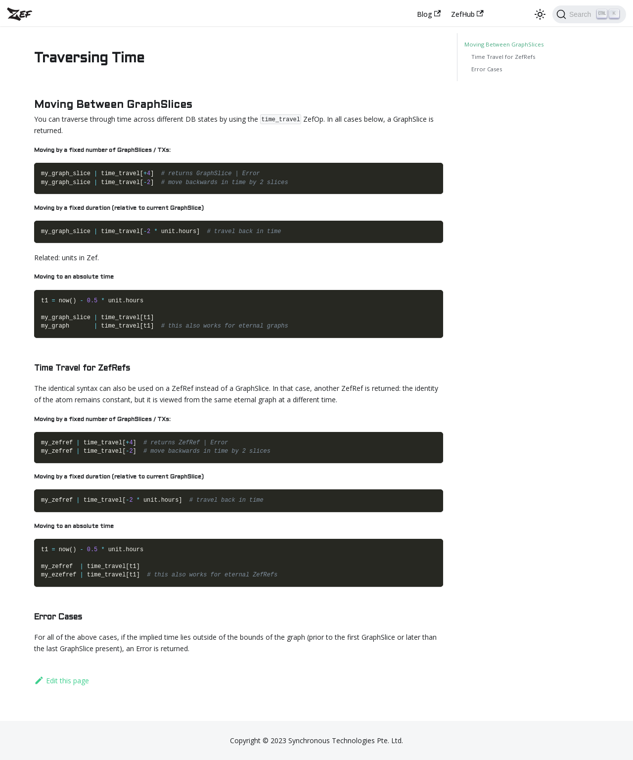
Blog (429, 14)
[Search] (589, 14)
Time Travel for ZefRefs (503, 56)
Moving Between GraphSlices (503, 44)
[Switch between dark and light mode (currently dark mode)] (540, 14)
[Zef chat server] (500, 14)
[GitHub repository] (522, 14)
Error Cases (486, 69)
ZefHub (467, 14)
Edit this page (61, 680)
